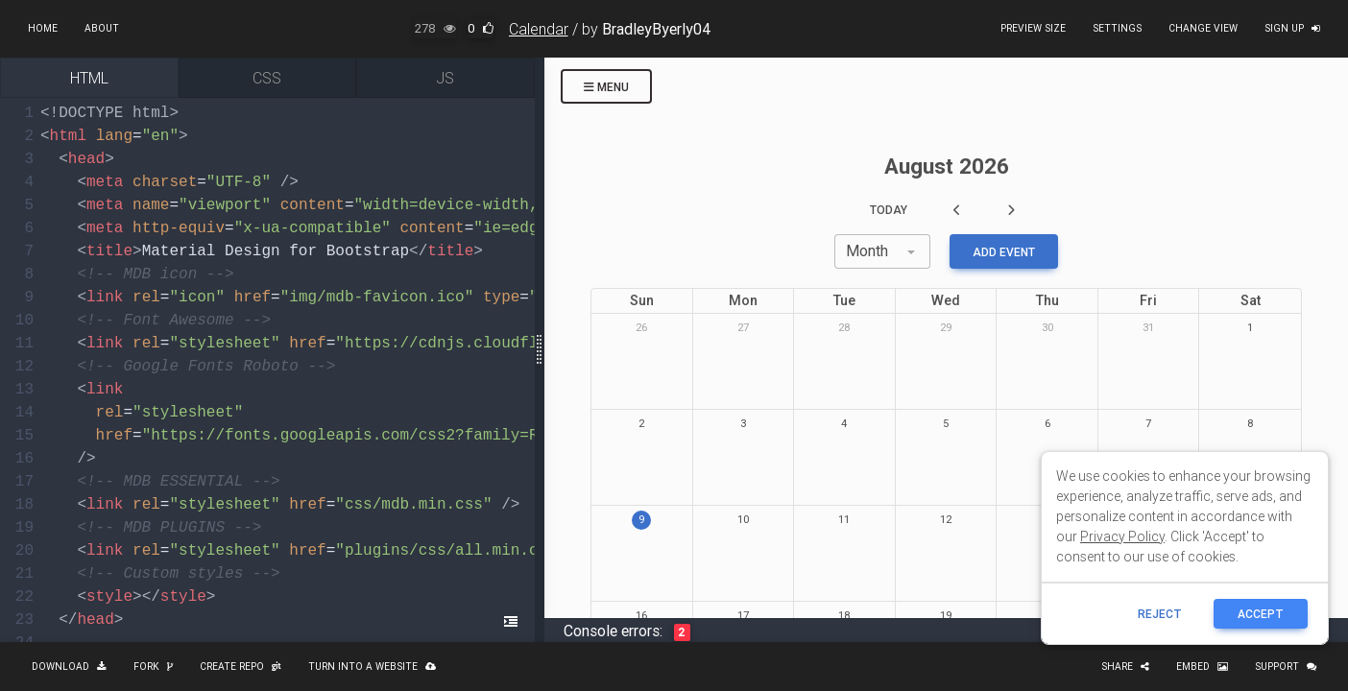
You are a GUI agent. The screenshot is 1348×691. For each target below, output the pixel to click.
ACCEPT (1261, 614)
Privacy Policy (1122, 536)
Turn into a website (372, 666)
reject (1160, 614)
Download (69, 666)
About (101, 28)
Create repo (240, 666)
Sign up (1292, 28)
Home (43, 28)
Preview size (1033, 28)
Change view (1203, 28)
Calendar (538, 28)
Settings (1117, 28)
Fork (153, 666)
